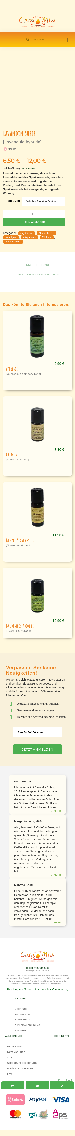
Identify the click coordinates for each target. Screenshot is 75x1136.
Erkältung (47, 237)
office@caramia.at (37, 967)
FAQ (9, 1074)
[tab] (12, 1085)
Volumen (14, 201)
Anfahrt (20, 1030)
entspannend (29, 237)
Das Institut (21, 998)
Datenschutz (16, 1052)
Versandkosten (30, 168)
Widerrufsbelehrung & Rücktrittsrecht (22, 1065)
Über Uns (21, 1009)
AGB (9, 1057)
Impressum (14, 1046)
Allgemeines (14, 1036)
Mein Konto (62, 1036)
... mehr (56, 811)
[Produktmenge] (34, 214)
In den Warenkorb (34, 221)
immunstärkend (13, 241)
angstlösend (26, 233)
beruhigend (11, 237)
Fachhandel (23, 1014)
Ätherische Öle (46, 233)
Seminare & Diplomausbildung (27, 1022)
